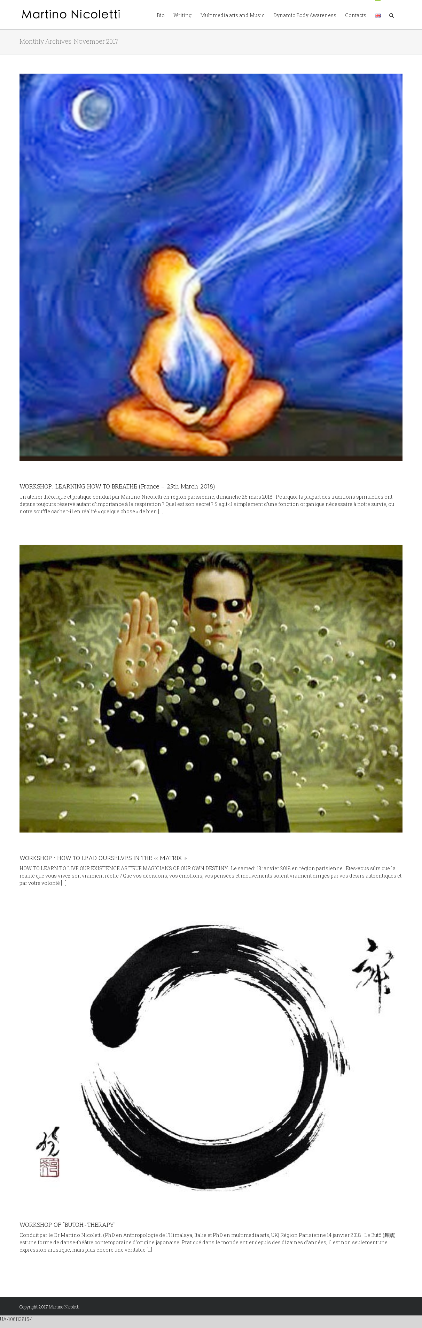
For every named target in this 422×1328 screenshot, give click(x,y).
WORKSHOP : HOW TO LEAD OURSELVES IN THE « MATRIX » (103, 858)
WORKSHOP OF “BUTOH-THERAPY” (67, 1225)
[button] (391, 14)
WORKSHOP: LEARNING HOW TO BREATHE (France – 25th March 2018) (117, 486)
